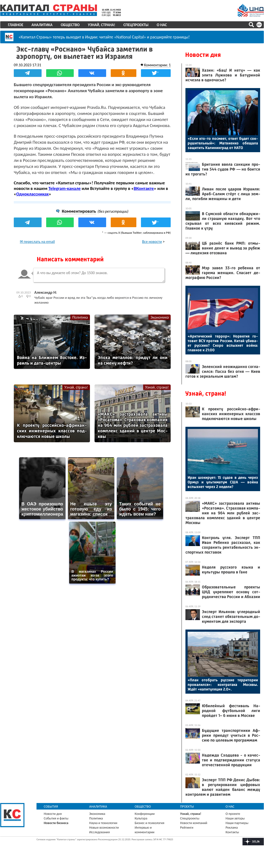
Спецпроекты (136, 25)
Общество (70, 25)
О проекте (233, 814)
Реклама (232, 827)
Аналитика (41, 25)
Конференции (145, 814)
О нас (162, 25)
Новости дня (203, 55)
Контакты (232, 832)
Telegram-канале (64, 188)
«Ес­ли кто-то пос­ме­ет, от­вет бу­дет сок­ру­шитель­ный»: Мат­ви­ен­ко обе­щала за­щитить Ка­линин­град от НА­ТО (223, 143)
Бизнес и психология (149, 823)
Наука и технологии (103, 823)
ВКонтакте (144, 188)
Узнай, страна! (101, 25)
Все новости (152, 241)
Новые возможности (104, 827)
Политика (80, 317)
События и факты (56, 818)
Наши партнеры (237, 823)
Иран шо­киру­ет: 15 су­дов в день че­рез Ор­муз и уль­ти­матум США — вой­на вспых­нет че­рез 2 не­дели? (223, 482)
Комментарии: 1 (157, 65)
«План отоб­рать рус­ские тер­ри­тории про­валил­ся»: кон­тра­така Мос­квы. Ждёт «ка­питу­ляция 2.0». (223, 684)
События (51, 806)
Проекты (187, 806)
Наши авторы (235, 818)
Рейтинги (186, 827)
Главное (15, 25)
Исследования (99, 832)
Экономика (159, 317)
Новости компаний (193, 823)
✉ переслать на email (37, 241)
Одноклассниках (32, 194)
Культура (141, 818)
